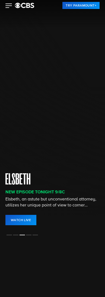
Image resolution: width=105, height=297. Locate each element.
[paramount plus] (24, 5)
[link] (81, 5)
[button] (9, 6)
